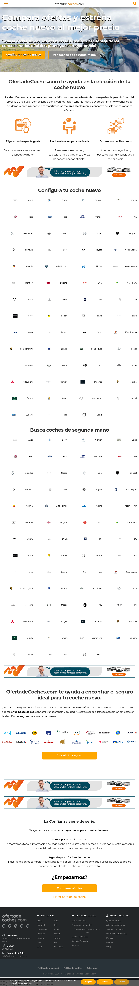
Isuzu (134, 316)
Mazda (64, 365)
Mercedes (28, 233)
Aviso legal (92, 968)
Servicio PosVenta (80, 941)
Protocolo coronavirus (116, 933)
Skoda (30, 398)
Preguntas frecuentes (82, 925)
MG (100, 365)
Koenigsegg (131, 332)
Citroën (40, 938)
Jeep (99, 332)
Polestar (98, 382)
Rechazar (105, 981)
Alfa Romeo (61, 266)
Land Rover (96, 349)
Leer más (28, 983)
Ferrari (64, 316)
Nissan (64, 233)
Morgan (63, 382)
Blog (108, 946)
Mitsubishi (28, 382)
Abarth (29, 266)
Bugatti (63, 283)
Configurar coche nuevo (23, 54)
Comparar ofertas (69, 888)
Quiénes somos (113, 920)
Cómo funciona (79, 920)
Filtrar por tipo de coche (69, 896)
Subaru (29, 415)
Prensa (109, 938)
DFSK (64, 299)
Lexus (134, 349)
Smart (64, 398)
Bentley (29, 283)
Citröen (98, 200)
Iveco (30, 332)
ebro (30, 316)
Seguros (75, 945)
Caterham (132, 283)
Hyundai (98, 217)
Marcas (109, 942)
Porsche (133, 382)
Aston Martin (130, 266)
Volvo (99, 415)
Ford (65, 217)
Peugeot (133, 233)
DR (100, 299)
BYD (100, 283)
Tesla (65, 415)
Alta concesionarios (115, 925)
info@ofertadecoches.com (14, 956)
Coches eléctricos (80, 936)
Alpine (99, 266)
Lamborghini (26, 349)
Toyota (99, 250)
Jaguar (64, 332)
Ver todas (58, 946)
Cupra (30, 299)
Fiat (31, 217)
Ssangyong (96, 398)
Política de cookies (73, 968)
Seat (65, 250)
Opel (99, 233)
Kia (135, 217)
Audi (30, 200)
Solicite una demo (114, 929)
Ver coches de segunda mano (74, 54)
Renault (29, 250)
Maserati (29, 365)
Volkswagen (131, 250)
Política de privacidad (48, 968)
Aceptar (88, 981)
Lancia (64, 349)
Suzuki (133, 398)
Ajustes (121, 981)
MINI (134, 365)
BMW (64, 200)
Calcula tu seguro (69, 755)
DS (135, 299)
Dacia (134, 200)
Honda (99, 316)
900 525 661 (7, 949)
